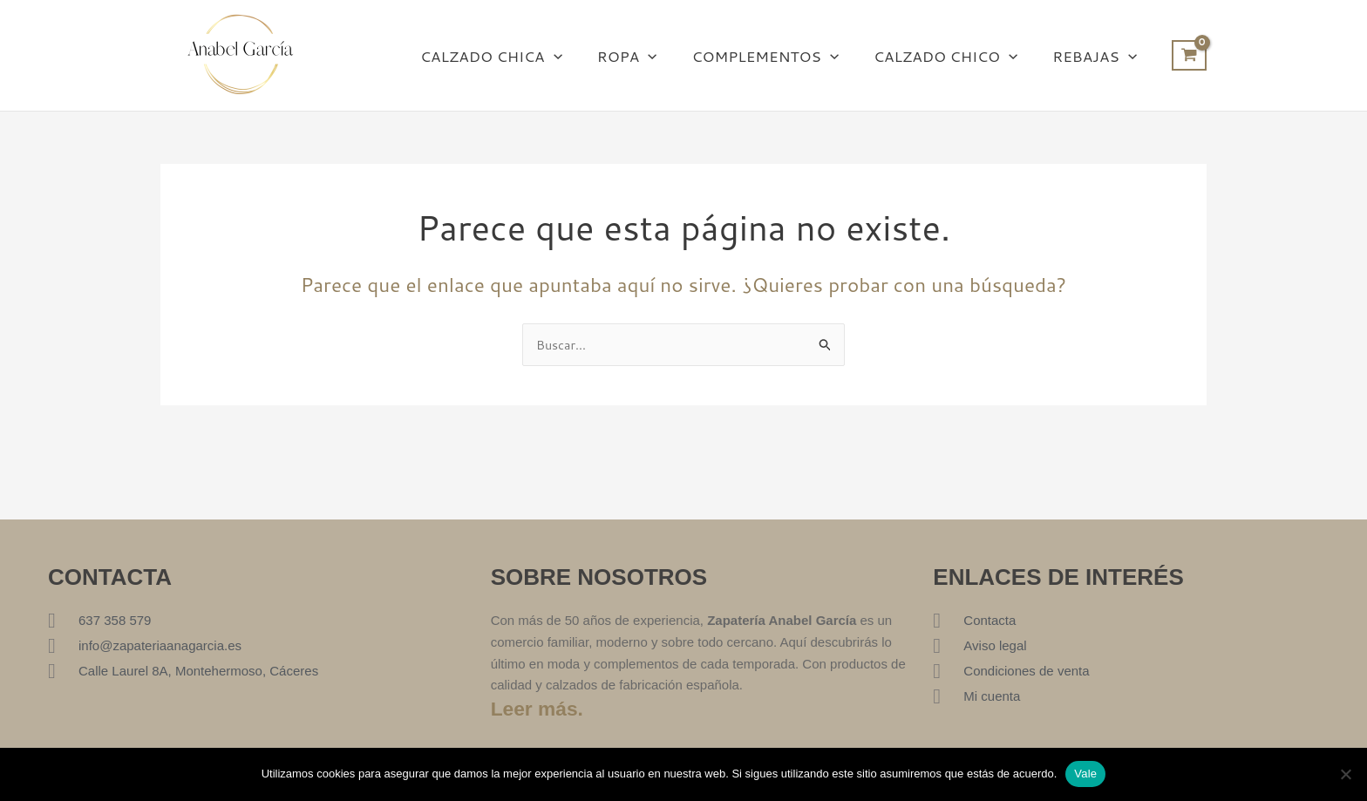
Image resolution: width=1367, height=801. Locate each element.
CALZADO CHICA (515, 56)
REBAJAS (1097, 56)
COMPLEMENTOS (778, 56)
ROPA (645, 56)
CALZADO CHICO (953, 56)
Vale (1085, 773)
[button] (577, 56)
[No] (1345, 774)
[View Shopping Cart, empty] (1189, 55)
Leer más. (539, 708)
